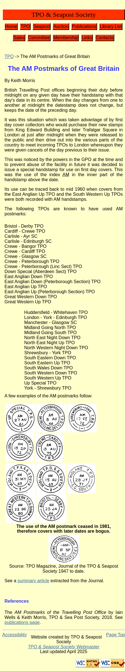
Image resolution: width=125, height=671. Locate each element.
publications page (22, 622)
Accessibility (14, 634)
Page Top (115, 634)
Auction (60, 26)
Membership (65, 37)
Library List (111, 26)
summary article (33, 580)
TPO (25, 26)
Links (87, 37)
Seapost (41, 26)
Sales (18, 37)
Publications (84, 26)
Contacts (104, 37)
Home (11, 26)
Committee (39, 37)
